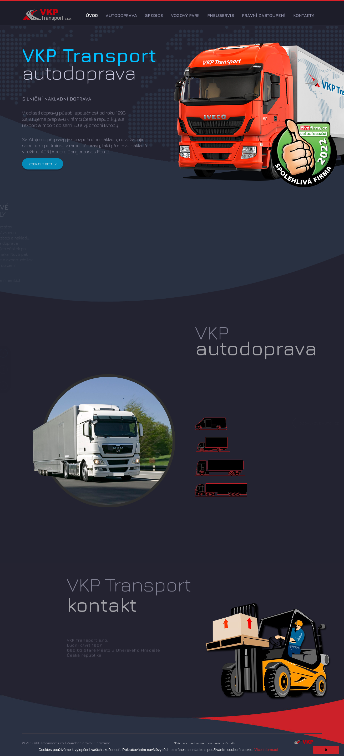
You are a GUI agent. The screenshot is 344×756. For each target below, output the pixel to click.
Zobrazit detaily (43, 167)
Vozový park (185, 15)
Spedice (154, 15)
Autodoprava (121, 15)
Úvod (92, 15)
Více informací (266, 750)
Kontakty (303, 15)
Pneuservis (220, 15)
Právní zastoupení (263, 15)
